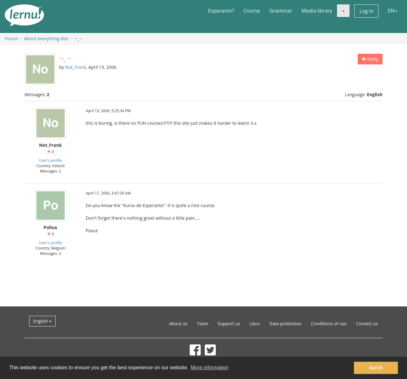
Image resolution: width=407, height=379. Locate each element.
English (42, 321)
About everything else (46, 38)
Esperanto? (221, 10)
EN (393, 10)
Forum (11, 38)
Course (251, 10)
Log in (366, 11)
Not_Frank (75, 67)
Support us (229, 324)
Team (202, 324)
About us (178, 324)
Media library (316, 10)
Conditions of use (329, 324)
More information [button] (209, 367)
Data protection (285, 324)
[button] (343, 10)
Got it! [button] (376, 367)
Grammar (280, 10)
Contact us (367, 324)
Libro (254, 324)
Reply (370, 59)
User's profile (50, 160)
